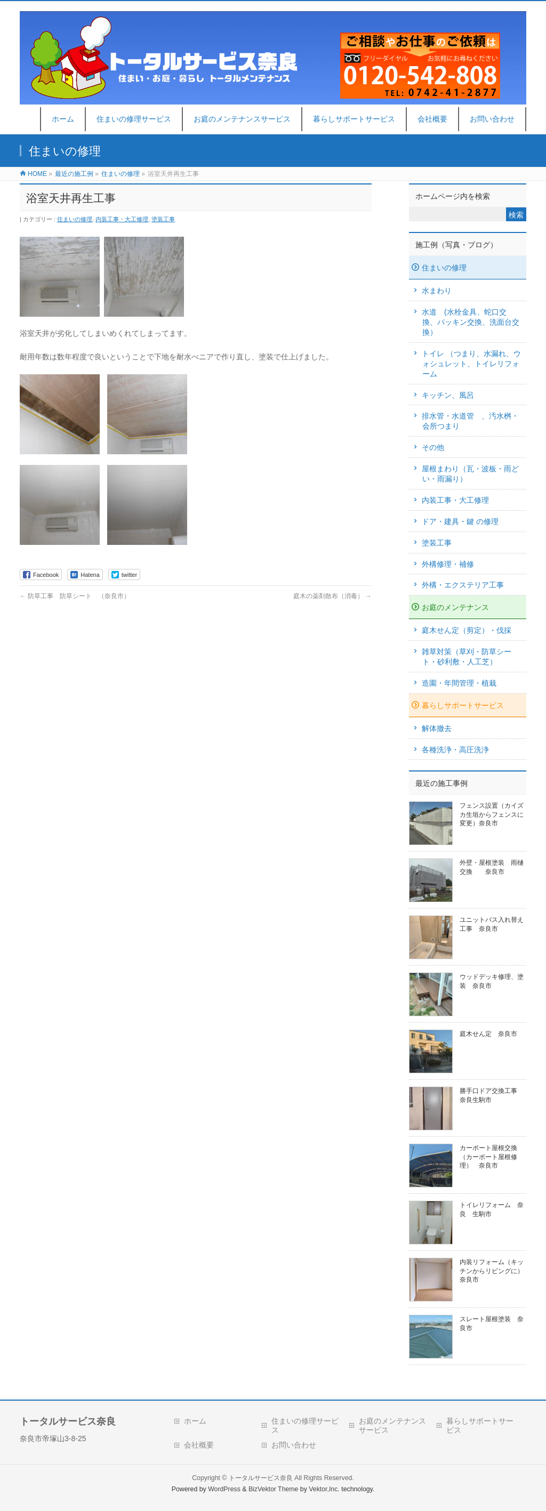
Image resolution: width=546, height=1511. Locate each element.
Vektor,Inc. (324, 1489)
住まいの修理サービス (305, 1425)
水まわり (437, 290)
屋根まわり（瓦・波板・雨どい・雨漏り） (470, 473)
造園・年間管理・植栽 (459, 683)
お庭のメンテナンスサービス (392, 1425)
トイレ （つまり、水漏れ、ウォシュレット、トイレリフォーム (471, 363)
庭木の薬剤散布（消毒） (332, 596)
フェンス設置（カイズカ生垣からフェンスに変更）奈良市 (492, 814)
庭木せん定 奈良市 (488, 1034)
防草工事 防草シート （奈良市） (75, 596)
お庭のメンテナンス (455, 607)
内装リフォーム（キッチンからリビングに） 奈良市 (495, 1270)
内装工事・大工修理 (121, 219)
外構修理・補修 (448, 564)
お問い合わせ (293, 1445)
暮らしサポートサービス (463, 705)
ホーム (195, 1421)
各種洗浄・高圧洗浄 (455, 749)
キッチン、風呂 (448, 395)
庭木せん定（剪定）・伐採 (466, 630)
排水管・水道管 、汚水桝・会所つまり (470, 421)
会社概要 (199, 1445)
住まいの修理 (74, 219)
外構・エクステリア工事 (463, 585)
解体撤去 (437, 728)
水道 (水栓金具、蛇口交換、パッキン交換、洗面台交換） (470, 322)
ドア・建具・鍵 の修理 (460, 521)
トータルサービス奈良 (261, 1478)
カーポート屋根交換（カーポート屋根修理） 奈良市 (488, 1156)
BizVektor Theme (273, 1489)
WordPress (224, 1489)
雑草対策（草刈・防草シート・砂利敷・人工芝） (466, 656)
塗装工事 (163, 219)
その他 (433, 447)
